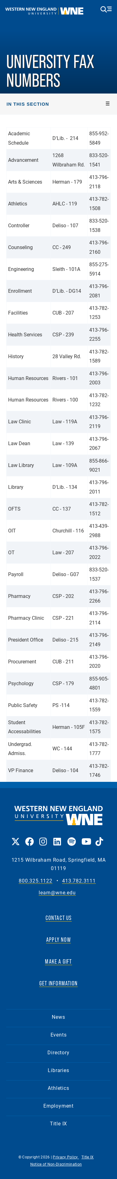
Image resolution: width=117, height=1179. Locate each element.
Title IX (58, 1123)
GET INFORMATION (58, 983)
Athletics (58, 1088)
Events (59, 1034)
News (58, 1016)
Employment (58, 1105)
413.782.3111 (79, 881)
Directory (58, 1052)
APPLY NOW (58, 939)
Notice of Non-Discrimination (56, 1164)
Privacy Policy (66, 1156)
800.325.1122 (35, 881)
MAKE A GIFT (58, 961)
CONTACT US (59, 917)
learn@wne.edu (57, 893)
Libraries (58, 1070)
